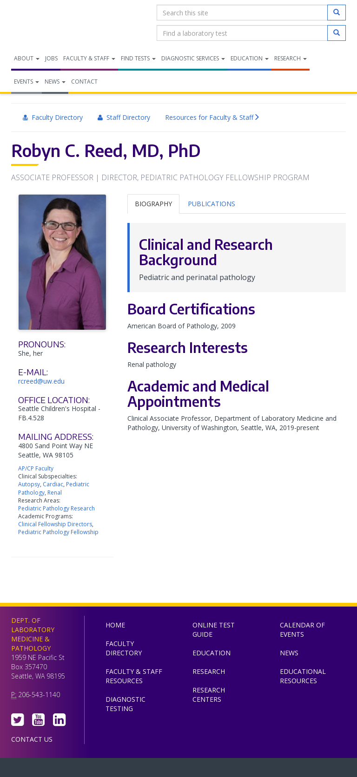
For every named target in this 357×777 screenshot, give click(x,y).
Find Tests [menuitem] (138, 58)
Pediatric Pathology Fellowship (58, 532)
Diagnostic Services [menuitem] (193, 58)
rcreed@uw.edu (41, 381)
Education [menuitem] (250, 58)
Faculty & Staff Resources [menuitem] (134, 676)
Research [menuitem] (290, 58)
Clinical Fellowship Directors (55, 524)
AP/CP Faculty (35, 468)
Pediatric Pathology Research (56, 508)
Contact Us (32, 739)
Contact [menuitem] (84, 81)
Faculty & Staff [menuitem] (89, 58)
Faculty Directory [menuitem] (53, 117)
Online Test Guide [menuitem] (213, 629)
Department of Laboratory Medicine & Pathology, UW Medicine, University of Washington (58, 23)
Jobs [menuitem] (51, 58)
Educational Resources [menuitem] (303, 676)
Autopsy (29, 484)
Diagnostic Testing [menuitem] (125, 704)
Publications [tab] (211, 203)
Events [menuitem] (26, 81)
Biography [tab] (153, 203)
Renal (54, 492)
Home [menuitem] (115, 624)
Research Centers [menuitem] (208, 695)
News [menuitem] (55, 81)
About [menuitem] (27, 58)
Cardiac (53, 484)
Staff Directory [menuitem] (124, 117)
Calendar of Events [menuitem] (302, 629)
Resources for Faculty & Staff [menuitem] (212, 117)
